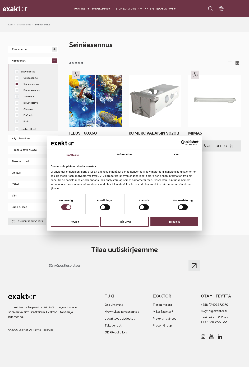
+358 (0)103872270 (214, 305)
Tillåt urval (124, 221)
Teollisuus (24, 96)
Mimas (195, 133)
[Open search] (210, 8)
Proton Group (162, 325)
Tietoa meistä (162, 305)
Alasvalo (24, 109)
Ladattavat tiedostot (120, 318)
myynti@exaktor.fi (214, 311)
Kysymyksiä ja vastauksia (122, 312)
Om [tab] (176, 154)
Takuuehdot (113, 325)
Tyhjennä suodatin (27, 221)
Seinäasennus (27, 84)
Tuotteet (81, 8)
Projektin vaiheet (164, 318)
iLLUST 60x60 (83, 133)
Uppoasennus (27, 78)
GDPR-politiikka (116, 332)
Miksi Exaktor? (163, 312)
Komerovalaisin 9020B (154, 133)
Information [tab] (124, 154)
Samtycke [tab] (73, 154)
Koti (10, 24)
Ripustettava (26, 103)
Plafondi (24, 115)
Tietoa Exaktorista (127, 8)
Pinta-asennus (27, 90)
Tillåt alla (174, 221)
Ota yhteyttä (114, 305)
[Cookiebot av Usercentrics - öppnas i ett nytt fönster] (183, 142)
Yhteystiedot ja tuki (160, 8)
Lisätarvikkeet (25, 129)
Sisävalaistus (24, 24)
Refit (22, 121)
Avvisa (75, 221)
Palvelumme (101, 8)
